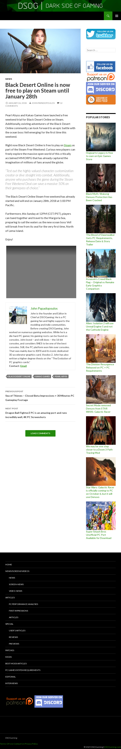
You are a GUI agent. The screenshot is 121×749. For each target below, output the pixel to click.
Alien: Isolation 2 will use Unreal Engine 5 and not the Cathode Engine (100, 326)
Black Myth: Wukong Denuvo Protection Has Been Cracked (99, 197)
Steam (68, 145)
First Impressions (18, 610)
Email (23, 365)
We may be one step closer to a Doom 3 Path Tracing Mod (99, 449)
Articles (10, 597)
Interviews (11, 683)
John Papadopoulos (43, 103)
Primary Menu (116, 16)
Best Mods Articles (16, 663)
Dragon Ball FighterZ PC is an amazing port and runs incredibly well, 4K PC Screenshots (40, 412)
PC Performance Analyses (23, 604)
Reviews (13, 637)
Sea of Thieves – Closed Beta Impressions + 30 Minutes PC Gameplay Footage (40, 395)
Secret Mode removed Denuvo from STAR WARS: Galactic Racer (98, 408)
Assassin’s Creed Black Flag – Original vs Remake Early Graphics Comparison (100, 283)
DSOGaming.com (112, 747)
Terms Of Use (6, 743)
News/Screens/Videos (17, 571)
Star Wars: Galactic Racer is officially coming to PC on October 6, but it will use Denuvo (100, 492)
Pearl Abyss (61, 376)
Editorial (10, 676)
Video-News (15, 591)
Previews (14, 643)
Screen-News (16, 584)
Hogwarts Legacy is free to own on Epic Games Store (99, 156)
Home (8, 564)
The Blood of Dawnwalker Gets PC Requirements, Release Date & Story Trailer (100, 239)
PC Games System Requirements (22, 670)
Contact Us (19, 743)
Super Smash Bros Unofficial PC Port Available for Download (98, 534)
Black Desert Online (19, 376)
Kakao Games (42, 376)
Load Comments (40, 433)
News (8, 79)
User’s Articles (17, 630)
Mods (8, 657)
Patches (9, 650)
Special (9, 624)
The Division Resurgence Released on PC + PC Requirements (100, 367)
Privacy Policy (31, 743)
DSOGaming (11, 738)
